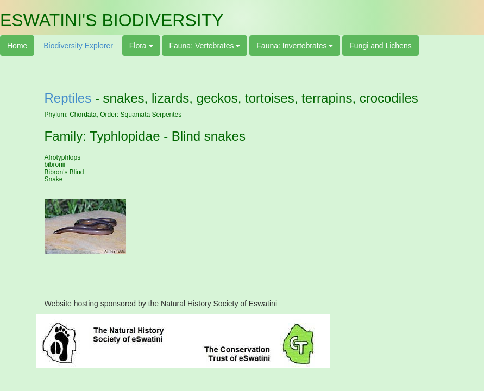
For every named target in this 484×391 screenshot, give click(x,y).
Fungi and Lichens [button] (380, 45)
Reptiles (68, 98)
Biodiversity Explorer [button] (78, 45)
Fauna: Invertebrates (292, 45)
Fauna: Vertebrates (202, 45)
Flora (139, 45)
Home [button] (17, 45)
